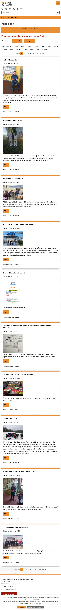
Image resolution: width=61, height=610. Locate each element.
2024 (32, 49)
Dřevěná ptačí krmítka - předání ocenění (18, 374)
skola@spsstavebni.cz (10, 589)
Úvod (2, 17)
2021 (11, 49)
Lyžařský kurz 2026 (10, 418)
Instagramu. (29, 41)
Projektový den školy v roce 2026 (15, 527)
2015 (29, 46)
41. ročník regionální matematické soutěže (18, 224)
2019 (56, 46)
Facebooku (17, 41)
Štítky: (3, 46)
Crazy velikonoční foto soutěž (14, 273)
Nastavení (39, 607)
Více (5, 107)
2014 (23, 46)
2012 (9, 46)
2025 (38, 49)
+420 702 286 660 (9, 586)
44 (35, 53)
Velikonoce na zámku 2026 (13, 178)
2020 (5, 49)
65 (40, 53)
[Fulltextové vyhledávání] (30, 12)
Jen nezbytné (31, 607)
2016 (36, 46)
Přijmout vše (22, 607)
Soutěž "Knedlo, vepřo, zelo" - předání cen (19, 471)
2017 (43, 46)
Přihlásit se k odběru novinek (40, 28)
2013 (16, 46)
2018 (49, 46)
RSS (43, 31)
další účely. (36, 599)
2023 (25, 49)
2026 (45, 49)
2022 (18, 49)
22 (30, 53)
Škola (7, 17)
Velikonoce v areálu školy (12, 120)
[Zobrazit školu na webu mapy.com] (9, 594)
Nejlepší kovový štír (10, 60)
